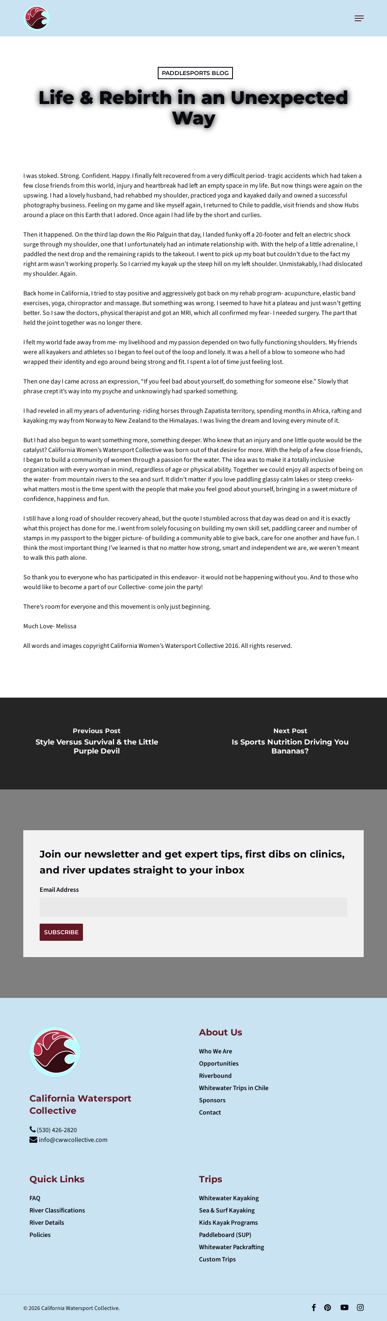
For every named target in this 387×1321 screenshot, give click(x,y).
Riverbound (215, 1075)
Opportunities (219, 1063)
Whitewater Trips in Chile (233, 1088)
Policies (40, 1234)
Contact (210, 1112)
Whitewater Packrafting (231, 1247)
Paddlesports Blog (195, 73)
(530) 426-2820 (53, 1130)
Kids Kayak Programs (228, 1222)
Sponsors (212, 1100)
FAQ (34, 1198)
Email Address (59, 889)
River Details (46, 1222)
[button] (359, 18)
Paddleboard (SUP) (225, 1234)
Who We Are (215, 1051)
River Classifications (57, 1210)
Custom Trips (217, 1259)
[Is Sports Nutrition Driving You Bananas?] (290, 743)
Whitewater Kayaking (229, 1198)
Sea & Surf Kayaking (227, 1210)
